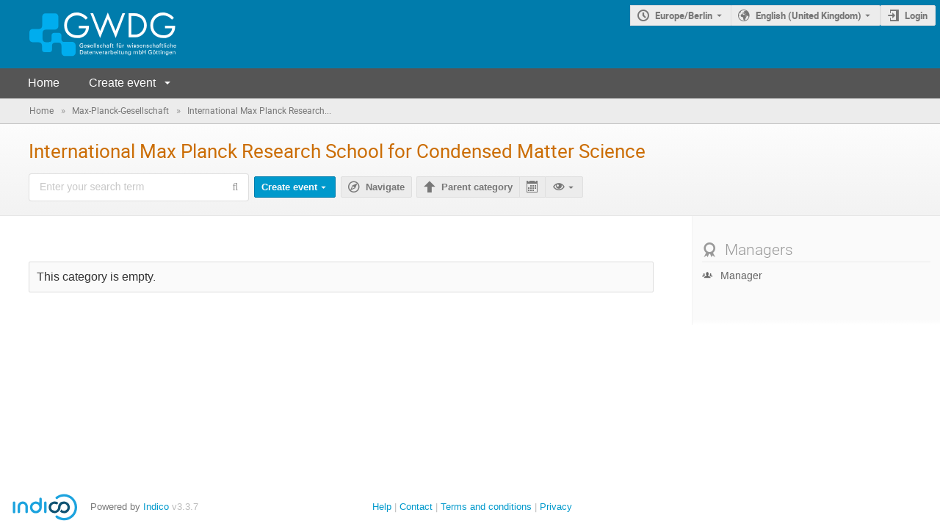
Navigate (385, 187)
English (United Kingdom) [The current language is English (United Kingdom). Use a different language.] (808, 15)
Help (381, 506)
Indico (156, 506)
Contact (416, 506)
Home (43, 82)
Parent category (477, 187)
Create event (122, 82)
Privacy (556, 506)
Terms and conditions (486, 506)
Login (916, 15)
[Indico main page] (88, 34)
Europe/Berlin (683, 15)
